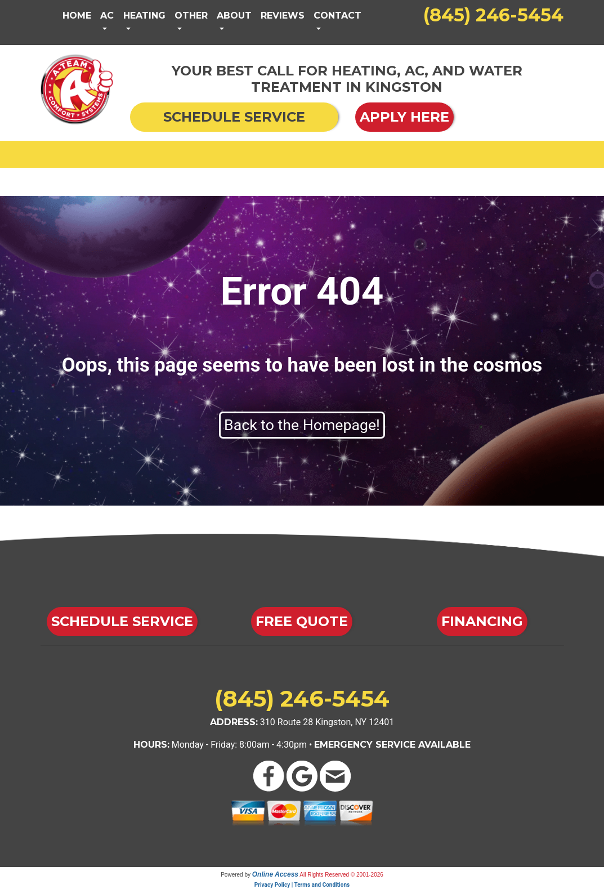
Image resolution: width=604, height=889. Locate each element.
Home (76, 15)
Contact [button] (337, 15)
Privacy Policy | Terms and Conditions (302, 885)
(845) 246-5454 (493, 15)
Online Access (275, 874)
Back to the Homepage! (302, 425)
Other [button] (191, 15)
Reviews (283, 15)
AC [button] (107, 15)
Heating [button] (144, 15)
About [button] (234, 15)
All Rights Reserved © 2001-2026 (341, 875)
